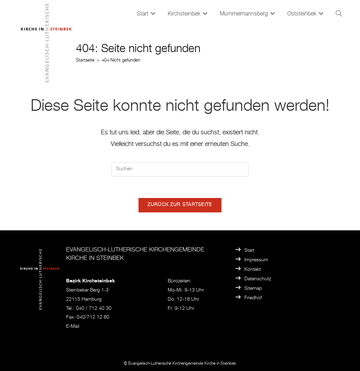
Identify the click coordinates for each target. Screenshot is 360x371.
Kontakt (252, 269)
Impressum (256, 260)
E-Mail (72, 326)
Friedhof (253, 298)
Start (249, 250)
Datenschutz (257, 279)
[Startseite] (85, 60)
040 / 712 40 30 (93, 308)
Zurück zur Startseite (180, 205)
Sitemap (253, 288)
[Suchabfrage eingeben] (180, 169)
